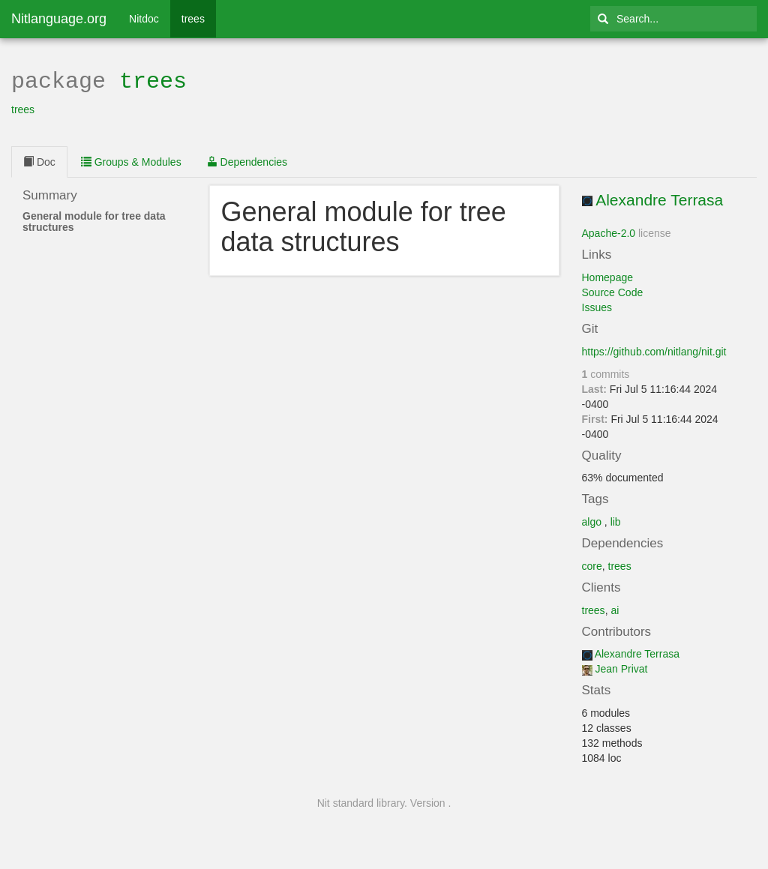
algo (592, 520)
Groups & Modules (131, 160)
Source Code (613, 291)
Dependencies (247, 160)
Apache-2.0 (609, 232)
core (592, 565)
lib (615, 520)
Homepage (608, 276)
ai (614, 609)
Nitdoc (144, 19)
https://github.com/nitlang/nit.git (654, 350)
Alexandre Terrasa (659, 198)
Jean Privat (621, 667)
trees (193, 19)
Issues (597, 306)
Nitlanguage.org (58, 18)
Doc (39, 160)
